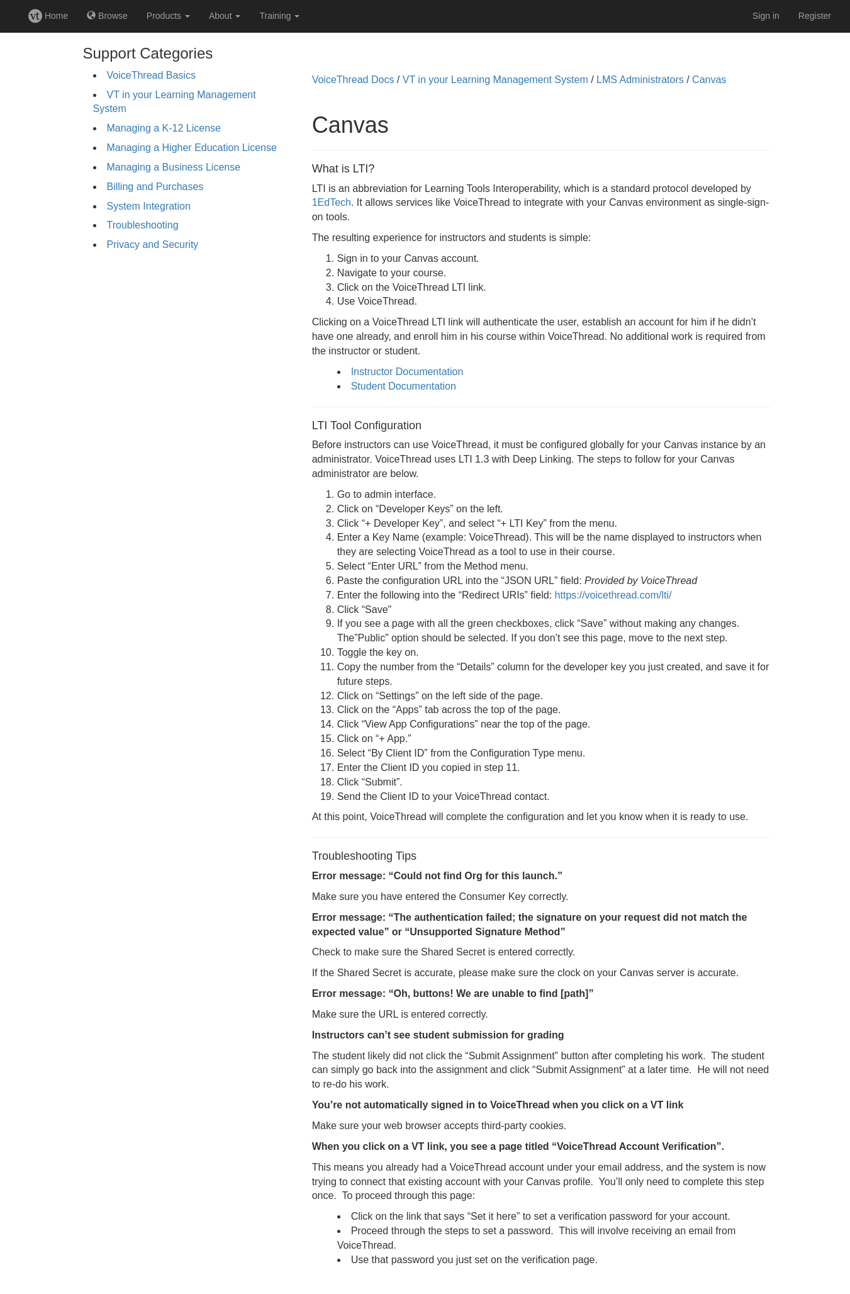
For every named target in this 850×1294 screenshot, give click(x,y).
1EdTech (331, 202)
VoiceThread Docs (353, 79)
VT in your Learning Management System (495, 79)
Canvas (709, 79)
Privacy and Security (153, 244)
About (224, 16)
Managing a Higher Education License (192, 147)
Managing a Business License (174, 167)
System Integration (149, 206)
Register (814, 16)
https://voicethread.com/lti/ (613, 595)
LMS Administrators (640, 79)
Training (279, 16)
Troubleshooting (143, 225)
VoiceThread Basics (151, 75)
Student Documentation (403, 386)
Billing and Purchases (155, 186)
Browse (107, 16)
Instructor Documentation (407, 371)
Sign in (766, 16)
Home (48, 16)
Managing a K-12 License (164, 128)
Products (168, 16)
